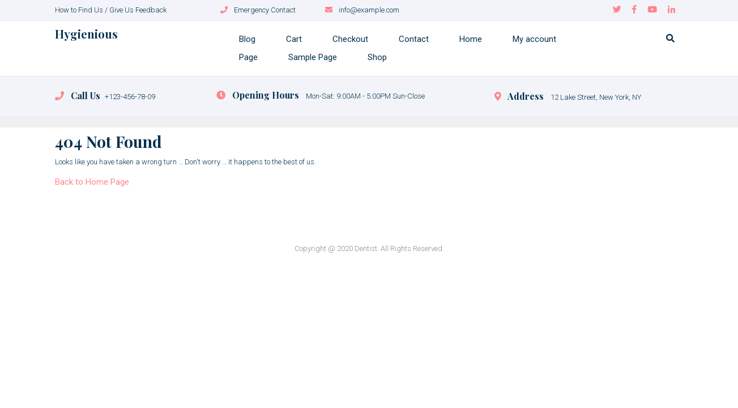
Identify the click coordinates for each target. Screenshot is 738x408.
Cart (294, 39)
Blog (247, 39)
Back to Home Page (92, 182)
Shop (377, 57)
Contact (414, 39)
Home (470, 39)
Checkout (350, 39)
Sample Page (312, 57)
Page (248, 57)
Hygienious (86, 33)
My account (534, 39)
